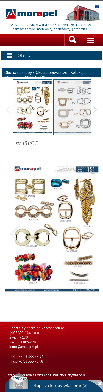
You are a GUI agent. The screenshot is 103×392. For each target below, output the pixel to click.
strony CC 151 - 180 (29, 77)
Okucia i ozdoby (18, 71)
